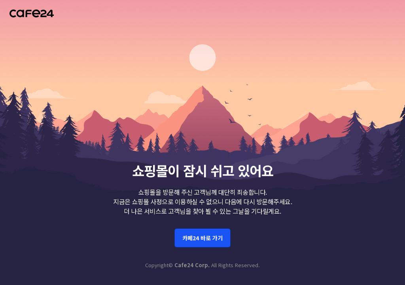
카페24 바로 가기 (202, 236)
